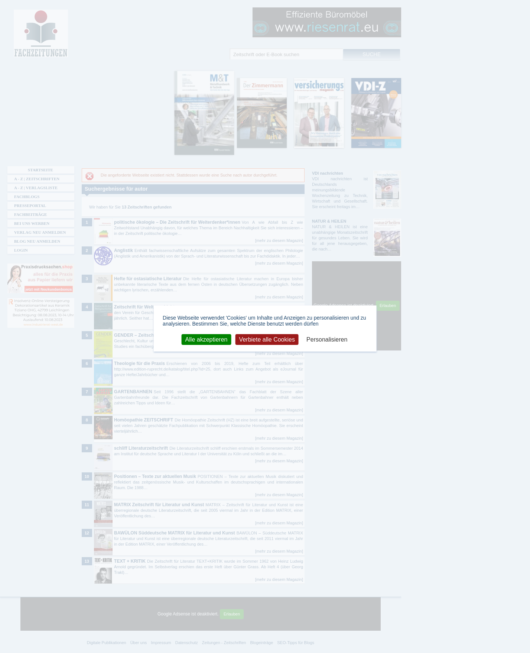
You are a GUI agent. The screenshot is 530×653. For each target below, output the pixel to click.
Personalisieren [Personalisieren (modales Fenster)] (326, 339)
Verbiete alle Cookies (267, 339)
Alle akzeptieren (206, 339)
